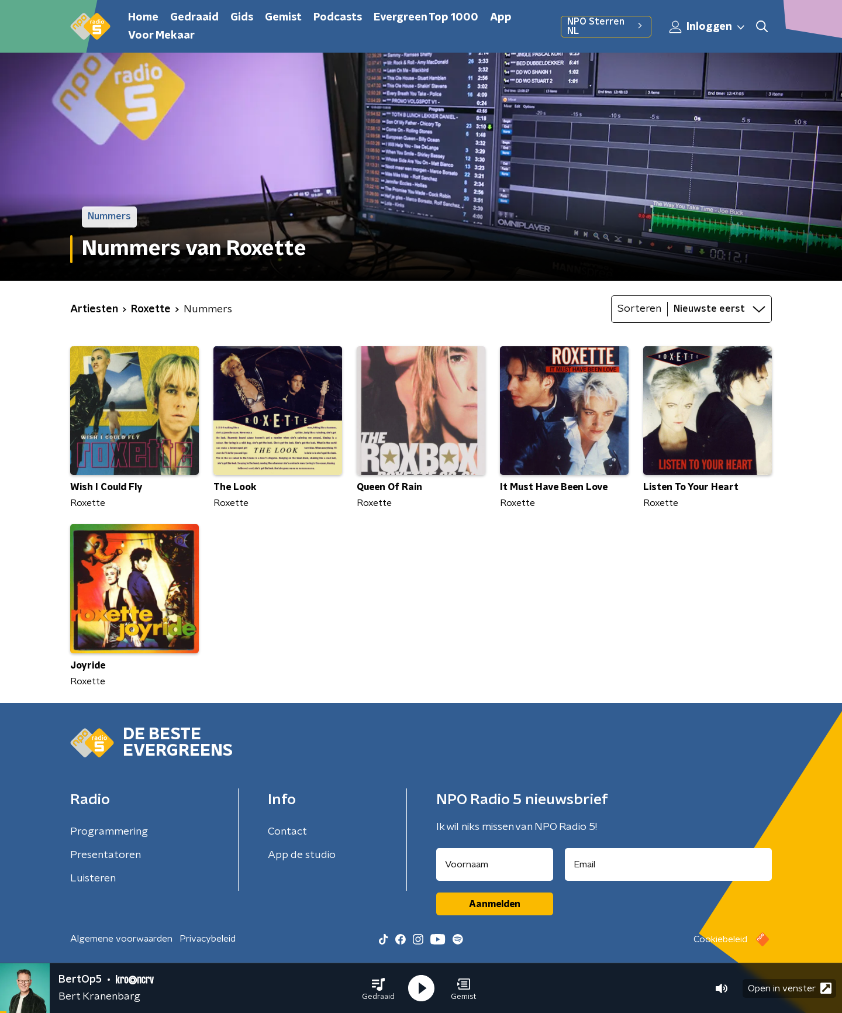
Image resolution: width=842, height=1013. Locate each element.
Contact (287, 831)
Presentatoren (105, 855)
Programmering (109, 831)
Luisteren (93, 878)
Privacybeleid (208, 938)
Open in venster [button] (789, 988)
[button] (378, 988)
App (501, 17)
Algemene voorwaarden (121, 938)
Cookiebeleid (720, 939)
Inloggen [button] (707, 26)
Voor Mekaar (161, 35)
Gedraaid (194, 17)
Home (143, 17)
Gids (241, 17)
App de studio (302, 855)
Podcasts (337, 17)
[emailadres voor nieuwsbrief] (668, 864)
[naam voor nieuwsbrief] (494, 864)
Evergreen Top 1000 (426, 17)
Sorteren (639, 309)
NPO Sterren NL (606, 26)
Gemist (283, 17)
